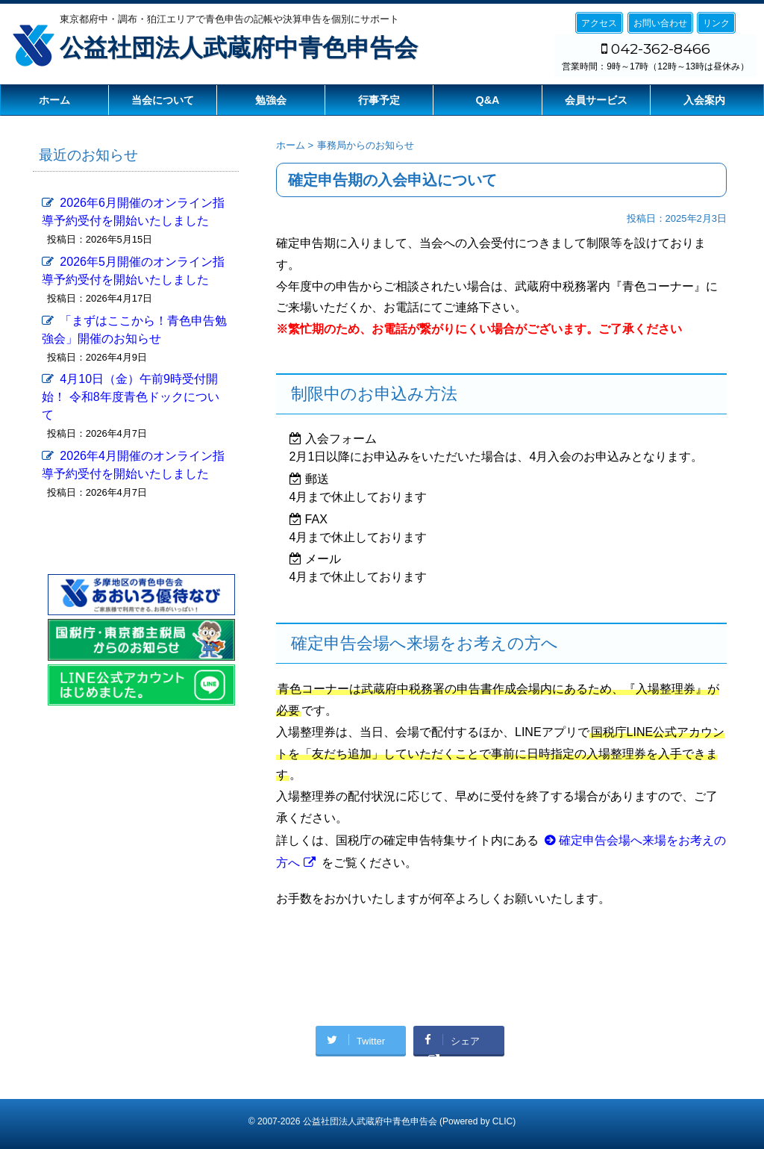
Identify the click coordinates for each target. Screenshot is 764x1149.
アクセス (599, 23)
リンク (716, 23)
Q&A (488, 100)
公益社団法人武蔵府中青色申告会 (239, 47)
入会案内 (704, 100)
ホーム (54, 100)
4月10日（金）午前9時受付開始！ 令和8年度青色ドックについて (130, 397)
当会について (162, 100)
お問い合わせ (660, 23)
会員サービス (596, 100)
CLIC (502, 1121)
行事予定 (379, 100)
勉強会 (270, 100)
